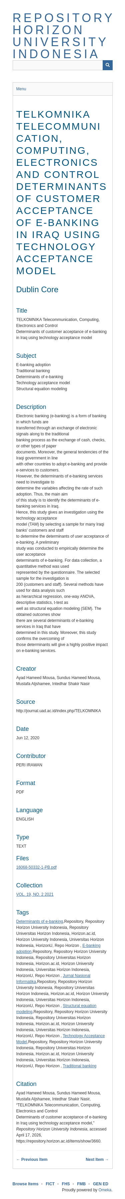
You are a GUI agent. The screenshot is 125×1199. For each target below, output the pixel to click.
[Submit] (108, 65)
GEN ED (100, 1184)
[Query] (63, 65)
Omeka (104, 1190)
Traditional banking (79, 1066)
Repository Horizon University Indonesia (64, 36)
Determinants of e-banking (39, 921)
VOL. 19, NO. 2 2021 (35, 894)
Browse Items (26, 1184)
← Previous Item (32, 1159)
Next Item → (97, 1159)
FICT (50, 1184)
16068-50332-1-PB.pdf (36, 867)
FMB (81, 1184)
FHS (66, 1184)
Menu (21, 89)
